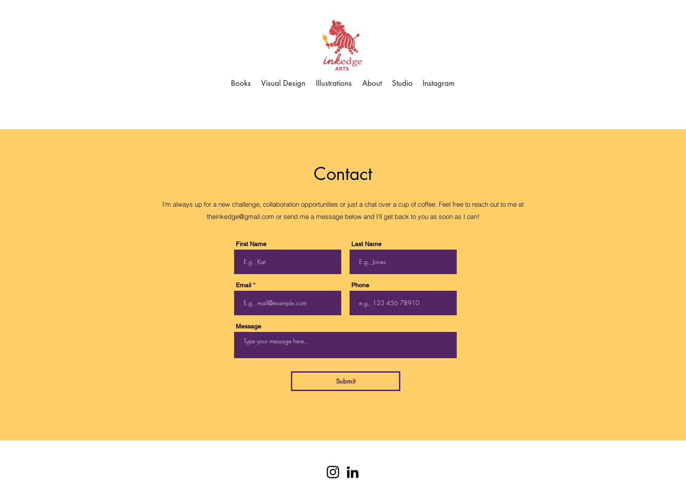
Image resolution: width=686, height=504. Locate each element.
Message (248, 326)
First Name (251, 244)
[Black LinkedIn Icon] (352, 472)
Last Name (366, 244)
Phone (360, 285)
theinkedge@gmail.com (240, 216)
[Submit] (345, 381)
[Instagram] (333, 472)
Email (243, 285)
